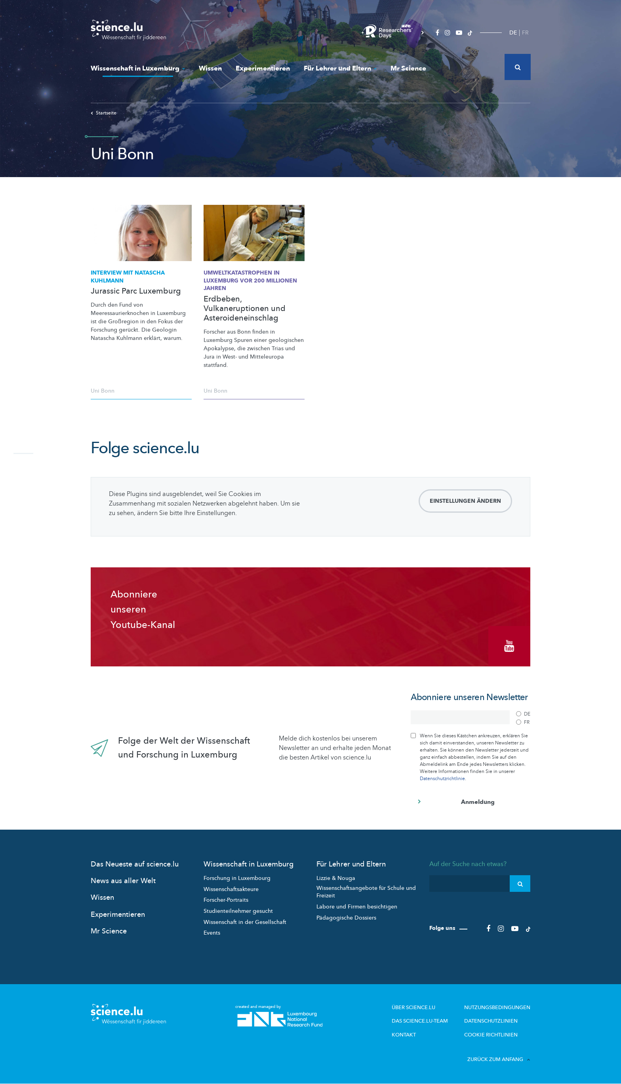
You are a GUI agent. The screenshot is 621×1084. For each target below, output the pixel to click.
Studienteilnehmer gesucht (238, 911)
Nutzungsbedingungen (497, 1007)
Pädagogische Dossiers (346, 918)
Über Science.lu (413, 1007)
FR (525, 32)
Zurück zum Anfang (498, 1059)
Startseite (103, 113)
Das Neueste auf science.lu (135, 864)
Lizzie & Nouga (335, 878)
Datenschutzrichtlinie (442, 778)
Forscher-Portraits (226, 900)
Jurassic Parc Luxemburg (136, 291)
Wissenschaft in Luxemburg (138, 68)
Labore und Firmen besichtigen (356, 906)
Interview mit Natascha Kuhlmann (128, 276)
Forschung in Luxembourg (237, 878)
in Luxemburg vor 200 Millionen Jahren (250, 280)
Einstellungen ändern (465, 501)
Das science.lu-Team (420, 1021)
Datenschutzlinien (491, 1021)
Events (212, 933)
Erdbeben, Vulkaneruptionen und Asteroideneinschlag (245, 308)
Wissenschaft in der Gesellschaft (245, 922)
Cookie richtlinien (491, 1034)
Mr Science (408, 68)
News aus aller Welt (123, 881)
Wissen (210, 68)
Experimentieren (263, 68)
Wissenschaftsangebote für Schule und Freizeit (366, 892)
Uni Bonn (102, 391)
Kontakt (404, 1034)
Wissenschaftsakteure (231, 889)
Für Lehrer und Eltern (340, 68)
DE (513, 32)
